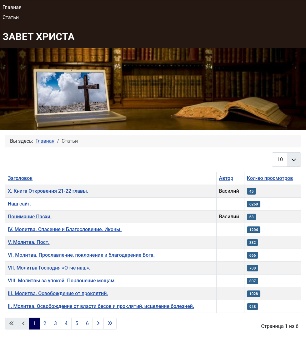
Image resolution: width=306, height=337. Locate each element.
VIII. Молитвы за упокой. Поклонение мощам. (62, 281)
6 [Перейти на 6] (87, 323)
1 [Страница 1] (34, 323)
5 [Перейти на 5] (76, 323)
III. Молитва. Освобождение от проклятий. (58, 293)
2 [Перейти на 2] (44, 323)
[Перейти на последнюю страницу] (110, 324)
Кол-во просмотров (270, 178)
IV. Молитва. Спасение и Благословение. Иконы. (65, 229)
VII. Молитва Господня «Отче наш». (49, 268)
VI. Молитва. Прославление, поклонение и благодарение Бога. (81, 255)
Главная (12, 7)
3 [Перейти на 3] (55, 323)
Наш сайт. (20, 204)
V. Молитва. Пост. (29, 242)
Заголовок (20, 178)
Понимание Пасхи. (30, 217)
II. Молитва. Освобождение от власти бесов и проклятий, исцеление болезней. (101, 306)
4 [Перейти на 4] (66, 323)
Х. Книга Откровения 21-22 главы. (48, 191)
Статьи (11, 17)
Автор (226, 178)
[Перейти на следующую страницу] (98, 324)
